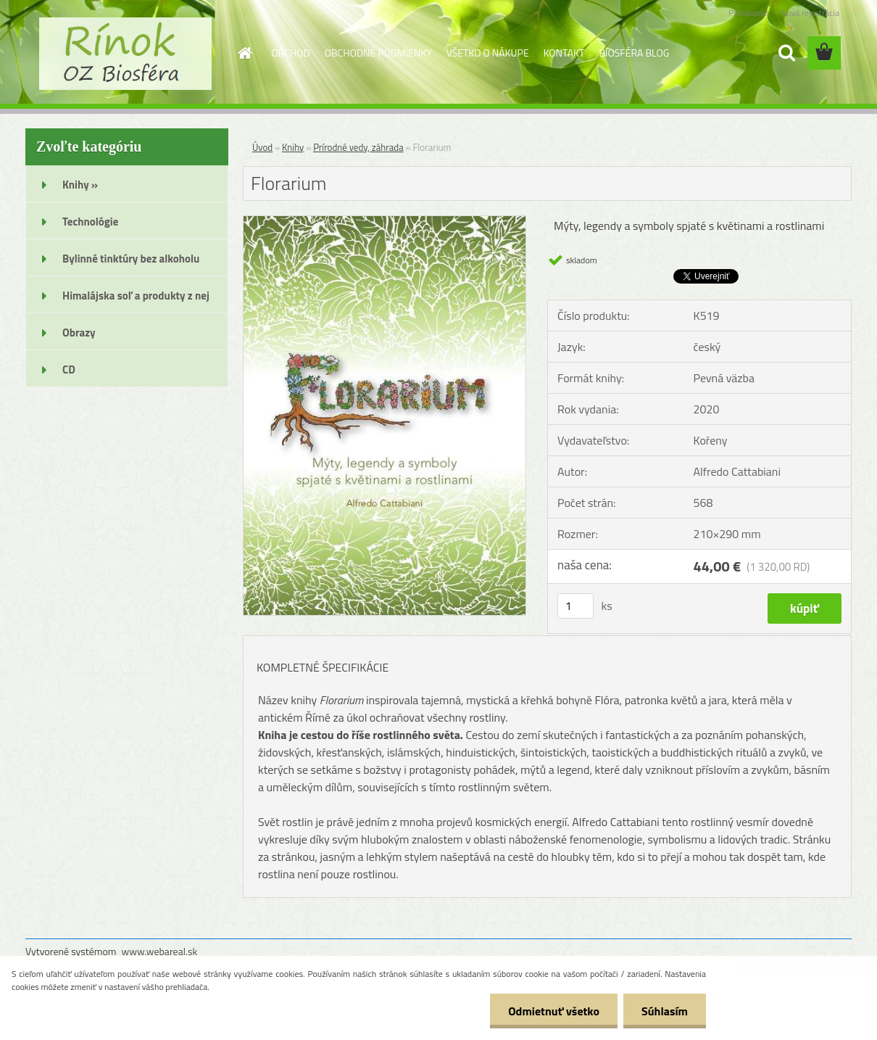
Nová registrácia (810, 13)
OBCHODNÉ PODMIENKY (378, 52)
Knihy (293, 147)
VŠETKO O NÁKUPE (487, 52)
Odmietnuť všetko (553, 1011)
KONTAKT (564, 52)
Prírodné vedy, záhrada (358, 147)
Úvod (262, 147)
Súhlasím (664, 1011)
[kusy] (575, 606)
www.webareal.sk (160, 951)
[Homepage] (244, 53)
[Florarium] (384, 222)
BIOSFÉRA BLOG (634, 52)
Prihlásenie (748, 13)
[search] (786, 53)
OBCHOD (291, 52)
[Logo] (125, 53)
